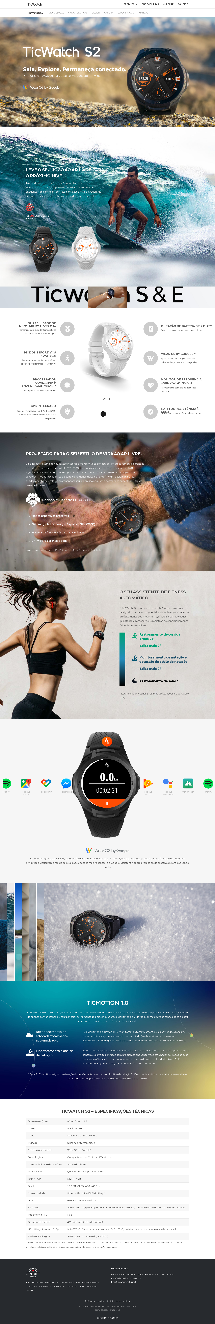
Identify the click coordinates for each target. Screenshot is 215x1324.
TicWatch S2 (35, 12)
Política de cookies (94, 1301)
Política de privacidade (119, 1301)
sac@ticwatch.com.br (127, 1282)
